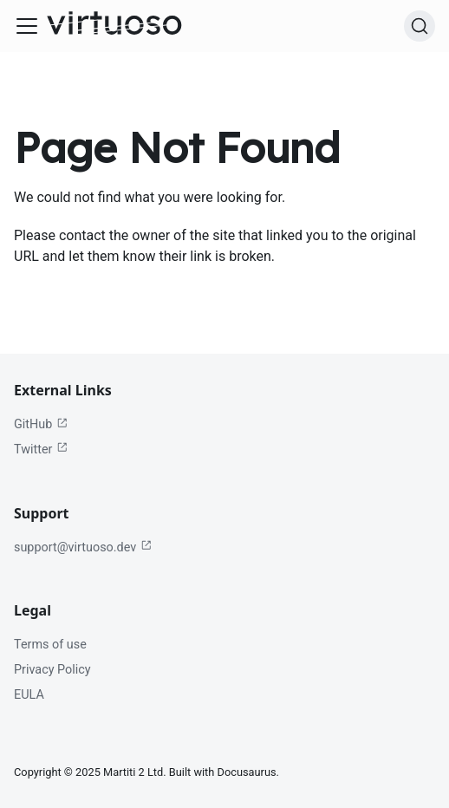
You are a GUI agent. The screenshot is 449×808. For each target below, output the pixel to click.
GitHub (41, 425)
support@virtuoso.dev (83, 547)
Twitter (41, 449)
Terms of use (50, 644)
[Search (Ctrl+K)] (419, 26)
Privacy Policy (52, 669)
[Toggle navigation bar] (27, 26)
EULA (29, 694)
